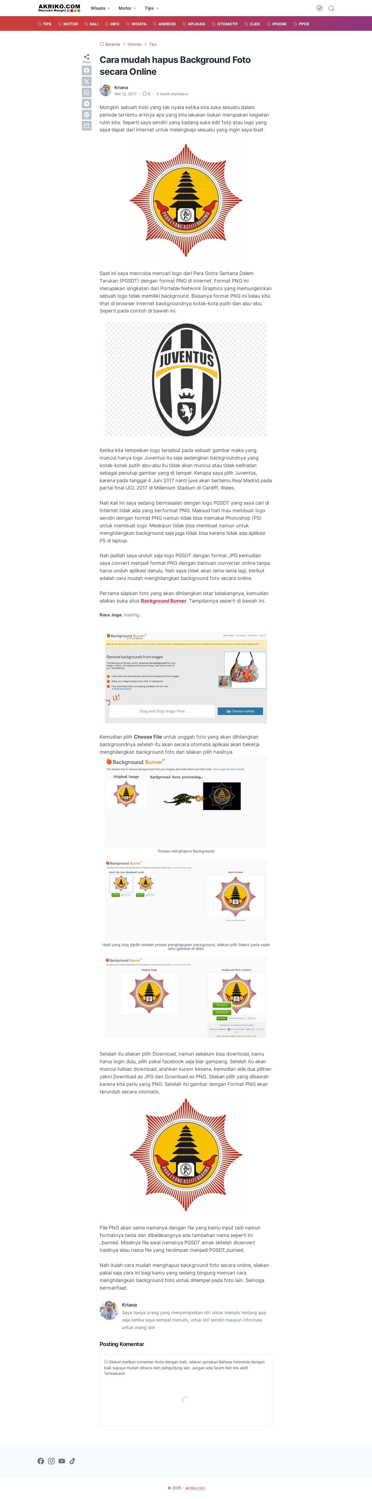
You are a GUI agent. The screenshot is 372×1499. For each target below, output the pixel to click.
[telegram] (87, 103)
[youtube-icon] (62, 1461)
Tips (149, 8)
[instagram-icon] (51, 1461)
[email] (87, 126)
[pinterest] (87, 115)
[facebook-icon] (41, 1461)
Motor (125, 8)
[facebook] (87, 70)
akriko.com (195, 1488)
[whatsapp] (87, 92)
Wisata (98, 8)
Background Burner (163, 601)
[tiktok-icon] (72, 1461)
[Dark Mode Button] (319, 8)
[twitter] (87, 81)
